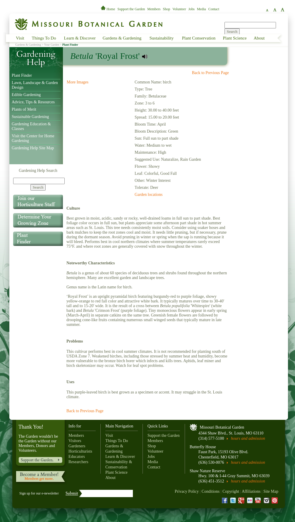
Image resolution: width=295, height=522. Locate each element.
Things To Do (44, 38)
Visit (20, 38)
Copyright (230, 491)
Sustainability (162, 38)
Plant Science (234, 38)
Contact (213, 9)
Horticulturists (80, 451)
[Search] (39, 181)
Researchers (78, 462)
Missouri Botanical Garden (222, 427)
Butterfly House (203, 447)
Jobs (191, 9)
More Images (77, 82)
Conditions (210, 491)
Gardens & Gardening (122, 38)
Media (201, 9)
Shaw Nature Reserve (207, 471)
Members (153, 9)
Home (108, 9)
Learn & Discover (79, 38)
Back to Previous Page (210, 73)
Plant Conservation (199, 38)
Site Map (270, 491)
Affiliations (251, 491)
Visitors (74, 441)
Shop (166, 9)
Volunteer (179, 9)
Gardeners (76, 446)
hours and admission (248, 438)
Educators (76, 456)
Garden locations (148, 194)
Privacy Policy (187, 491)
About (259, 38)
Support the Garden (131, 9)
